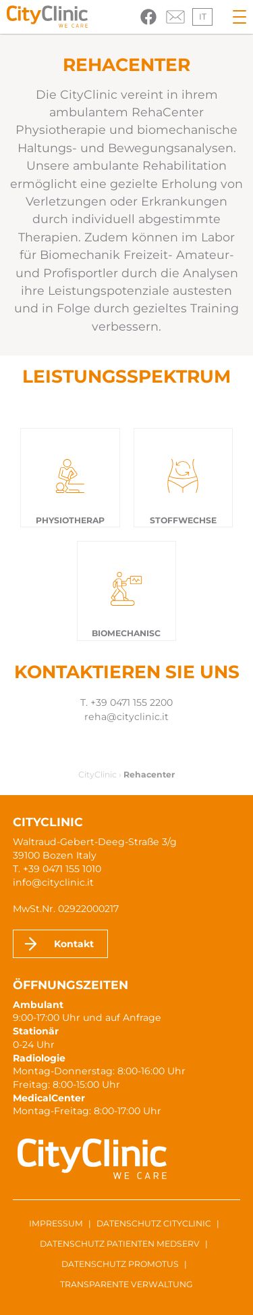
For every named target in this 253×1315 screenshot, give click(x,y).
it (202, 16)
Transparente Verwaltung (126, 1284)
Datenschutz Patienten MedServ (120, 1244)
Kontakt (74, 944)
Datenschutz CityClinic (153, 1223)
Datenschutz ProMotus (120, 1264)
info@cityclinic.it (53, 882)
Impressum (56, 1223)
